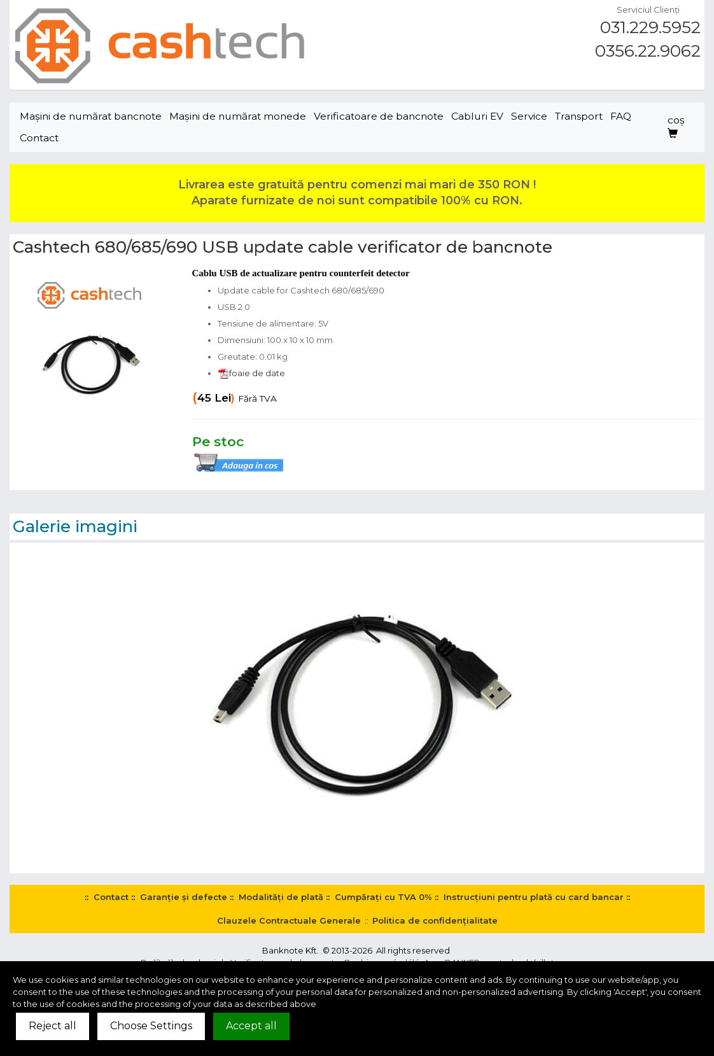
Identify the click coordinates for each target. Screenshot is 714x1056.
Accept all (251, 1026)
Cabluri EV (477, 116)
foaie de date (251, 373)
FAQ (620, 116)
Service (529, 116)
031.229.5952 (650, 27)
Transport (579, 116)
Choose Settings (151, 1026)
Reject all (52, 1026)
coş (676, 126)
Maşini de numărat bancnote (91, 116)
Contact (39, 138)
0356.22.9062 (648, 51)
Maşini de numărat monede (237, 116)
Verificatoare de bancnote (379, 116)
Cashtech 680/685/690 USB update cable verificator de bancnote (282, 247)
